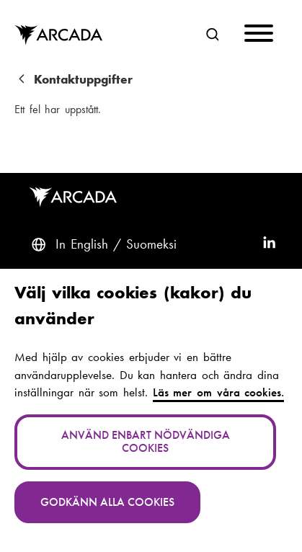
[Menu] (259, 35)
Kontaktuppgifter (83, 79)
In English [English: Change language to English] (81, 244)
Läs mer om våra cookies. (219, 392)
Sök (208, 33)
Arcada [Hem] (68, 35)
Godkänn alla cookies (107, 501)
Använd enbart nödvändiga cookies (145, 441)
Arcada (76, 197)
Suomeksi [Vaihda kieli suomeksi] (151, 244)
